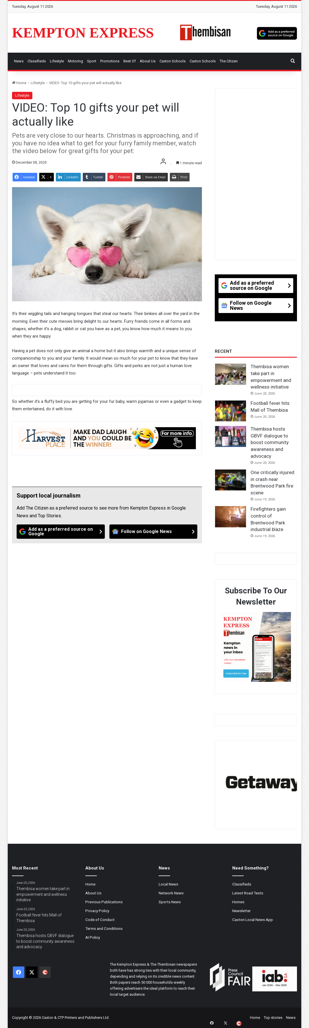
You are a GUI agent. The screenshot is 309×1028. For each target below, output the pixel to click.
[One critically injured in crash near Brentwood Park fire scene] (230, 480)
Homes (238, 902)
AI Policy (92, 937)
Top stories (273, 1017)
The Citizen (229, 61)
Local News (168, 884)
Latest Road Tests (247, 893)
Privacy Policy (97, 910)
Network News (171, 893)
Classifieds (36, 61)
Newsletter (241, 910)
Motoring (75, 61)
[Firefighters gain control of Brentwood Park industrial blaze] (230, 517)
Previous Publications (104, 902)
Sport (91, 61)
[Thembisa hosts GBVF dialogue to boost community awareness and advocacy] (230, 436)
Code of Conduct (100, 919)
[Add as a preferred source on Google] (277, 32)
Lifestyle (57, 61)
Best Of (129, 61)
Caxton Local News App (252, 919)
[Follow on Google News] (153, 531)
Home (19, 83)
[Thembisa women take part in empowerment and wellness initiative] (230, 374)
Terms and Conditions (104, 928)
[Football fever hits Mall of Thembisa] (230, 411)
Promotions (109, 61)
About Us (148, 61)
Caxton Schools (173, 61)
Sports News (170, 902)
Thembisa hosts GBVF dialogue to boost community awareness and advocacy (270, 442)
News (18, 61)
